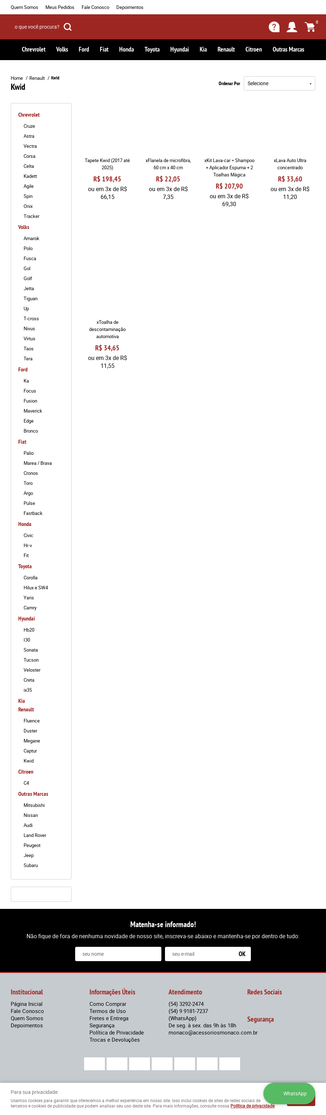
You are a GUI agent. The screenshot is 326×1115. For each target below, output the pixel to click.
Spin (28, 196)
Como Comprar (107, 1003)
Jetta (29, 288)
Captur (30, 751)
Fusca (30, 258)
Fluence (32, 720)
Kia (203, 49)
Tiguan (31, 298)
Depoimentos (129, 7)
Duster (30, 730)
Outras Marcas (288, 49)
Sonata (31, 650)
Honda (126, 49)
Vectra (30, 146)
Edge (29, 421)
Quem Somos (24, 7)
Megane (32, 740)
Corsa (29, 156)
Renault (226, 49)
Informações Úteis (112, 992)
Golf (28, 278)
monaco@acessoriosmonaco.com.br (213, 1032)
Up (26, 308)
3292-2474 (186, 1003)
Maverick (33, 411)
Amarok (31, 238)
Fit (26, 555)
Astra (29, 136)
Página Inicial (27, 1003)
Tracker (31, 216)
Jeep (29, 855)
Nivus (29, 328)
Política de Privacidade (116, 1032)
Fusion (30, 401)
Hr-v (28, 545)
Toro (28, 483)
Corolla (31, 577)
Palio (29, 453)
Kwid (29, 761)
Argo (28, 493)
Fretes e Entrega (108, 1018)
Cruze (29, 126)
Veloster (32, 670)
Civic (28, 535)
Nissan (31, 815)
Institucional (27, 992)
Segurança (102, 1025)
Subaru (31, 865)
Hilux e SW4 (36, 587)
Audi (28, 825)
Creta (29, 680)
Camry (30, 607)
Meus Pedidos (59, 7)
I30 (27, 640)
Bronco (31, 431)
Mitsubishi (34, 805)
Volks (62, 49)
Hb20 (29, 630)
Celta (29, 166)
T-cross (31, 318)
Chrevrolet (33, 49)
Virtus (29, 338)
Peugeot (32, 845)
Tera (28, 358)
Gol (27, 268)
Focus (30, 391)
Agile (29, 186)
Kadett (30, 176)
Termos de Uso (107, 1010)
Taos (29, 348)
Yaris (29, 597)
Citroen (253, 49)
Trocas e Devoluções (114, 1039)
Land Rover (35, 835)
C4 (26, 783)
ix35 (28, 690)
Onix (28, 206)
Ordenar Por (229, 83)
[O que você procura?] (67, 27)
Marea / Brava (38, 463)
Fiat (104, 49)
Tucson (31, 660)
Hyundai (179, 49)
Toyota (152, 49)
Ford (84, 49)
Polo (28, 248)
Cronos (31, 473)
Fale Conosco (95, 7)
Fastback (33, 513)
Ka (26, 381)
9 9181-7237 (188, 1014)
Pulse (29, 503)
